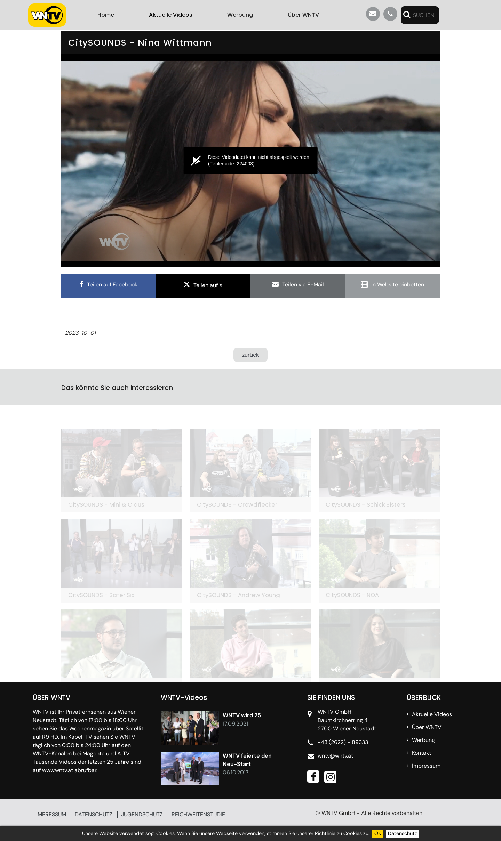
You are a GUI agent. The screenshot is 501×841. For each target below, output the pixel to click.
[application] (250, 160)
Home (105, 15)
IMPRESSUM (51, 814)
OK (377, 833)
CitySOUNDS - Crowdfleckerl (238, 504)
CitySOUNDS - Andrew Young (238, 595)
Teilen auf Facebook (112, 284)
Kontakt (421, 753)
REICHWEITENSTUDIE (198, 814)
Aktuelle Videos (170, 15)
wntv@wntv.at (335, 755)
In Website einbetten (397, 284)
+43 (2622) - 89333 (343, 742)
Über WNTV (303, 15)
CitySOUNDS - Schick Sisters (366, 504)
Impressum (426, 765)
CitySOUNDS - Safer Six (101, 595)
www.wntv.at (57, 770)
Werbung (240, 15)
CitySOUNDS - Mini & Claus (106, 504)
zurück (250, 354)
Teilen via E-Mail (303, 284)
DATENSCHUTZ (93, 814)
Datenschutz (402, 833)
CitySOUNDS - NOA (352, 595)
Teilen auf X (208, 285)
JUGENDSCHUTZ (142, 814)
